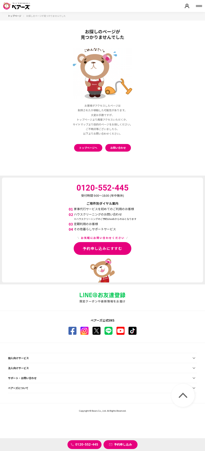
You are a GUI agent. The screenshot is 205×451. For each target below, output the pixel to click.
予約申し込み (123, 444)
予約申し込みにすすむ (102, 248)
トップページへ (88, 148)
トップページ (14, 15)
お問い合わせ (118, 148)
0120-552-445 (86, 444)
